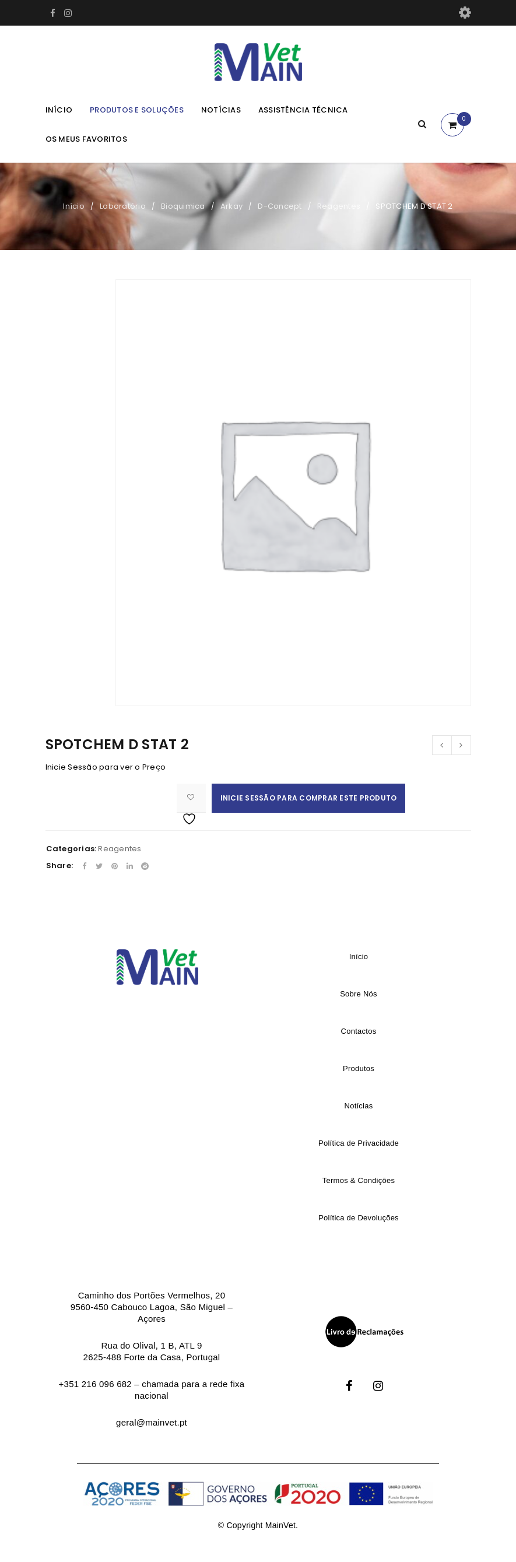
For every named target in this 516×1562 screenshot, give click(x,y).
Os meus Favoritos (86, 139)
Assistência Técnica (303, 109)
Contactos (359, 1031)
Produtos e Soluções (137, 109)
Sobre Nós (358, 993)
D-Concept (279, 206)
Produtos (358, 1068)
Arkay (231, 206)
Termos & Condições (358, 1180)
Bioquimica (183, 206)
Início (59, 109)
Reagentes (338, 206)
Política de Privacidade (358, 1143)
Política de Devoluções (358, 1217)
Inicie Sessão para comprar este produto (308, 798)
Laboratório (123, 206)
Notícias (221, 109)
